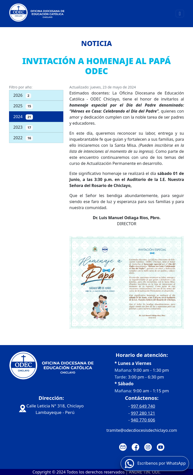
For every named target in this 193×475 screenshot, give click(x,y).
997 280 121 (143, 413)
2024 (23, 117)
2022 (23, 138)
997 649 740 (143, 406)
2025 (23, 106)
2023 (23, 127)
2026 (22, 95)
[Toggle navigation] (180, 13)
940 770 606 (143, 420)
